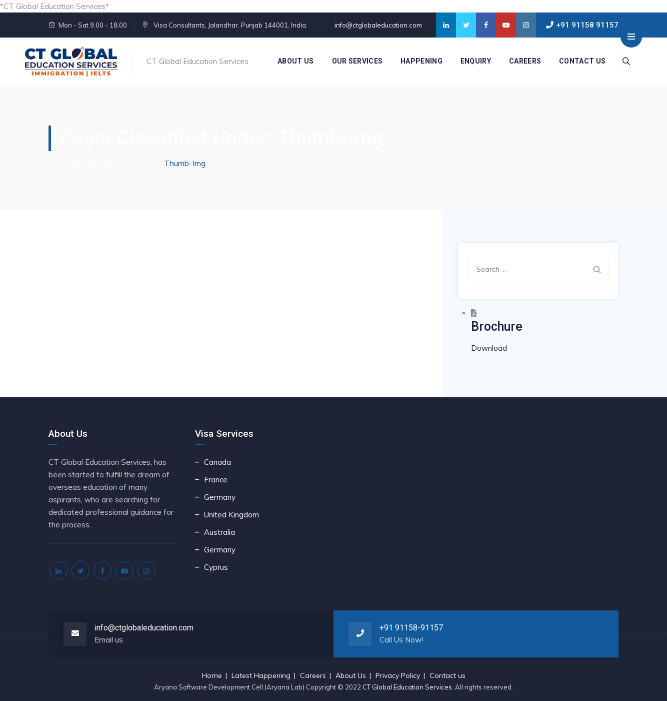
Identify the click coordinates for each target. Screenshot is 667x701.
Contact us (577, 61)
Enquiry (471, 61)
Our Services (352, 61)
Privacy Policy (398, 675)
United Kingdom (231, 514)
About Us (290, 61)
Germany (220, 497)
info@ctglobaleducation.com (377, 25)
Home (212, 675)
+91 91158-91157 (411, 627)
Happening (417, 61)
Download (489, 348)
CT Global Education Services (407, 687)
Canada (217, 462)
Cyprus (216, 567)
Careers (520, 61)
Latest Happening (261, 675)
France (216, 479)
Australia (219, 532)
